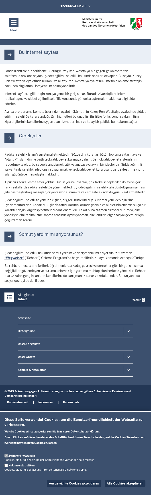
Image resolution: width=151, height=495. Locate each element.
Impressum (45, 402)
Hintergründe (26, 331)
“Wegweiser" (14, 258)
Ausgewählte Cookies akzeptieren (74, 483)
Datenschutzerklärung (85, 431)
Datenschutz (71, 402)
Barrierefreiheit (17, 402)
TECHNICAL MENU (75, 6)
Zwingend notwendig (21, 455)
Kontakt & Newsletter (32, 370)
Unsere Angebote (29, 344)
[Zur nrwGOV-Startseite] (112, 25)
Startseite (24, 318)
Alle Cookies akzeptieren (125, 483)
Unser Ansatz (26, 357)
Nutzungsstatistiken (21, 465)
